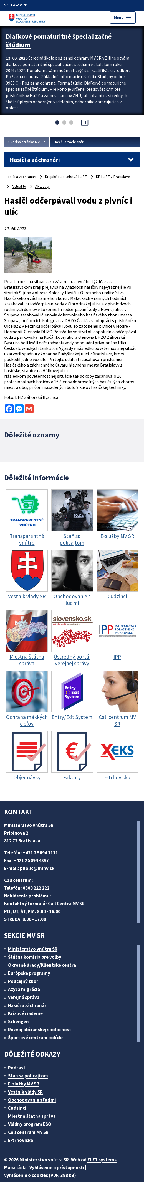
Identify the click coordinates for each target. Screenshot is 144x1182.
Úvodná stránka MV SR (28, 142)
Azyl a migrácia (26, 980)
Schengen (20, 1013)
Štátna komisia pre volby (36, 948)
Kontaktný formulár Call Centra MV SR (46, 895)
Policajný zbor (25, 972)
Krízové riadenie (27, 1005)
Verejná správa (25, 988)
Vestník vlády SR (28, 1083)
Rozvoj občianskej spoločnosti (43, 1021)
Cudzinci (19, 1099)
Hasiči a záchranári (74, 142)
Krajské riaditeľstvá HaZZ (69, 176)
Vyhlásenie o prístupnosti (60, 1159)
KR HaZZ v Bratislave (119, 176)
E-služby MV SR (27, 1075)
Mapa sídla (16, 1159)
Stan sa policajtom (29, 1067)
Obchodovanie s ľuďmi (34, 1091)
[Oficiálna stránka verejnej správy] (20, 5)
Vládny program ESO (32, 1115)
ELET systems (108, 1151)
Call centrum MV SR (31, 1123)
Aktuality (19, 186)
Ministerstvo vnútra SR (34, 940)
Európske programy (31, 964)
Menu (122, 17)
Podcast (18, 1059)
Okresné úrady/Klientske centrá (44, 956)
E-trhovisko (22, 1131)
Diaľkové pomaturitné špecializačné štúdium (62, 39)
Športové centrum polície (37, 1029)
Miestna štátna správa (33, 1107)
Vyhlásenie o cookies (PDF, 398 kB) (43, 1166)
